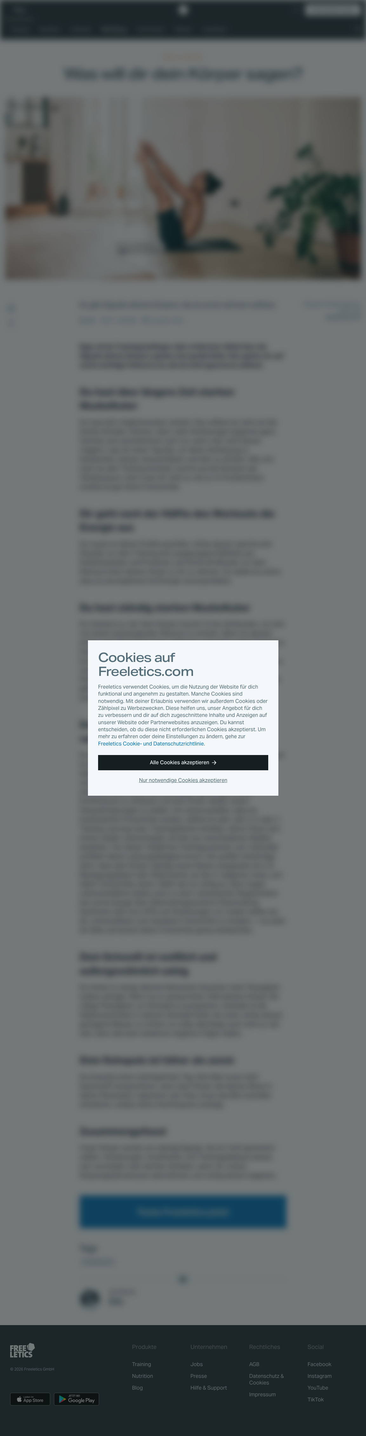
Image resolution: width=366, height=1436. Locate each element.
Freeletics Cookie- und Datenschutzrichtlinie (151, 743)
